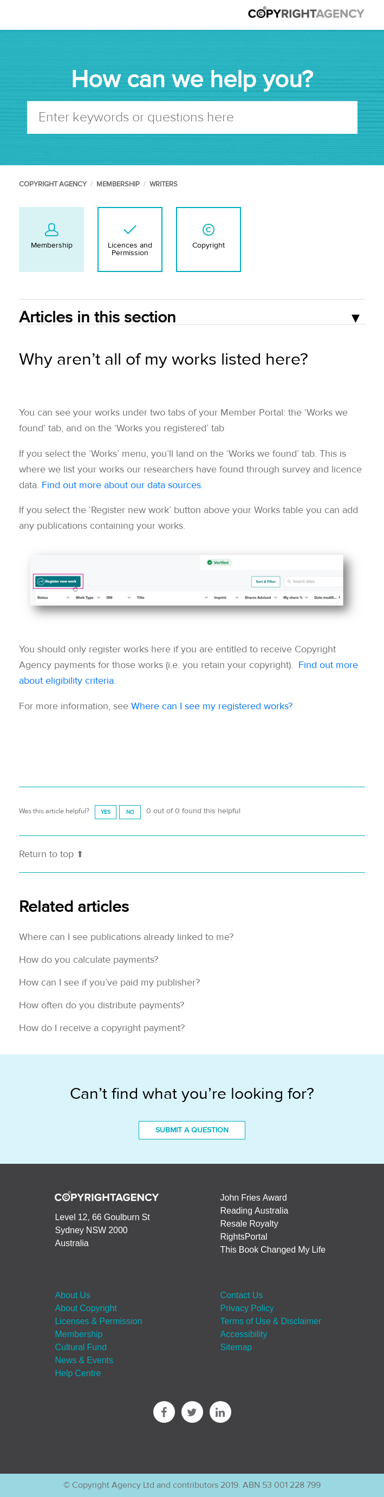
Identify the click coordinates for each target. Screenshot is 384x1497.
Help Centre (78, 1373)
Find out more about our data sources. (122, 485)
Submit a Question (192, 1130)
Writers (163, 184)
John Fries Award (253, 1197)
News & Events (84, 1360)
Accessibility (244, 1334)
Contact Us (241, 1295)
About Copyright (85, 1308)
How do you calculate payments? (88, 960)
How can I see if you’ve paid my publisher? (109, 982)
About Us (72, 1295)
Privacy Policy (247, 1308)
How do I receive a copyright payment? (102, 1028)
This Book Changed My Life (273, 1249)
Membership (118, 184)
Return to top (51, 854)
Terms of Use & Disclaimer (271, 1321)
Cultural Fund (81, 1347)
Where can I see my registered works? (211, 706)
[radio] (105, 812)
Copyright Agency (53, 184)
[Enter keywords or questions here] (192, 117)
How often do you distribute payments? (101, 1005)
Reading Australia (254, 1210)
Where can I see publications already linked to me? (126, 937)
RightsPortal (244, 1236)
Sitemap (236, 1347)
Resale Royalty (249, 1223)
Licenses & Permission (98, 1321)
